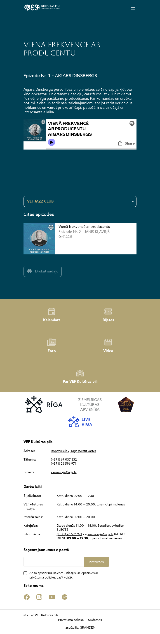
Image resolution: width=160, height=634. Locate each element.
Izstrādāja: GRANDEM (80, 627)
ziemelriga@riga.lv (64, 472)
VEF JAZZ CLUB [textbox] (40, 201)
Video (108, 346)
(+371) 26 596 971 (63, 463)
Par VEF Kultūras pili (80, 376)
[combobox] (80, 201)
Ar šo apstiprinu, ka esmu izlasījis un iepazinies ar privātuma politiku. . (63, 575)
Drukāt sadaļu (42, 271)
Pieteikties (96, 562)
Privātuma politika (71, 620)
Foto (51, 346)
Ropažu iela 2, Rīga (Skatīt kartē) (73, 451)
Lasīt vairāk (64, 577)
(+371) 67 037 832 (64, 459)
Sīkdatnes (95, 620)
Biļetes (108, 315)
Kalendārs (51, 315)
